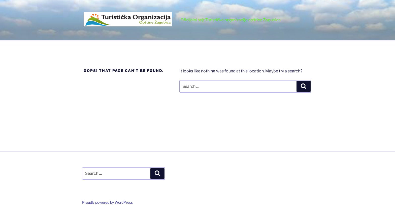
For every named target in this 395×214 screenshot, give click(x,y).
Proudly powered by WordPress (107, 202)
